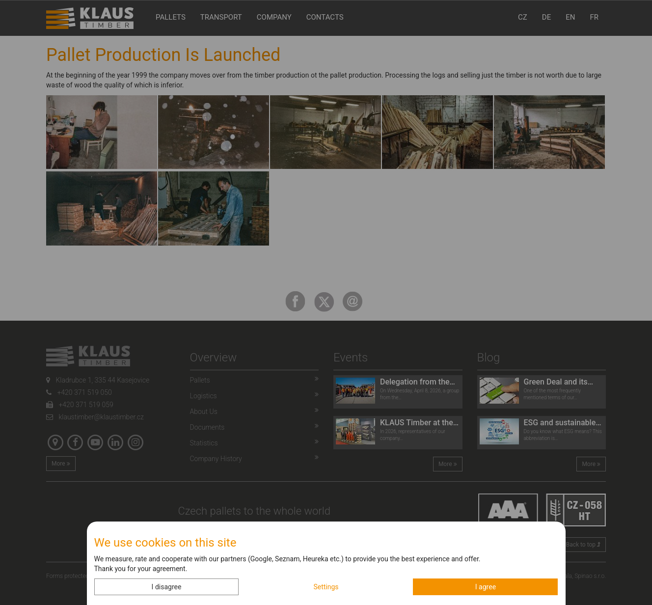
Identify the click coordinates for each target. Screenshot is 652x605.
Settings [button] (325, 587)
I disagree (167, 587)
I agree (485, 587)
